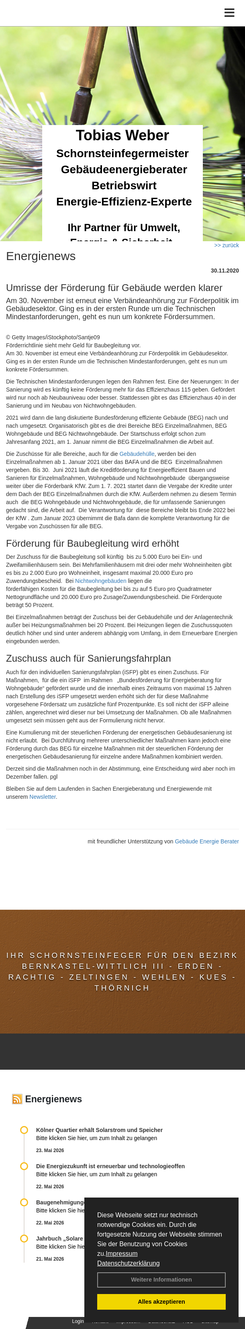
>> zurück (226, 245)
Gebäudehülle (136, 454)
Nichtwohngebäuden (101, 581)
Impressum (121, 1253)
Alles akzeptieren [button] (161, 1301)
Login (78, 1321)
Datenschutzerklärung (128, 1263)
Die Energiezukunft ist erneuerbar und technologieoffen (110, 1166)
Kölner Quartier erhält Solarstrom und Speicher (99, 1130)
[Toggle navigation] (229, 13)
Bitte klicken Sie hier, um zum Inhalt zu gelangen (96, 1138)
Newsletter (42, 797)
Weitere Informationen (161, 1279)
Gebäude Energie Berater (207, 841)
